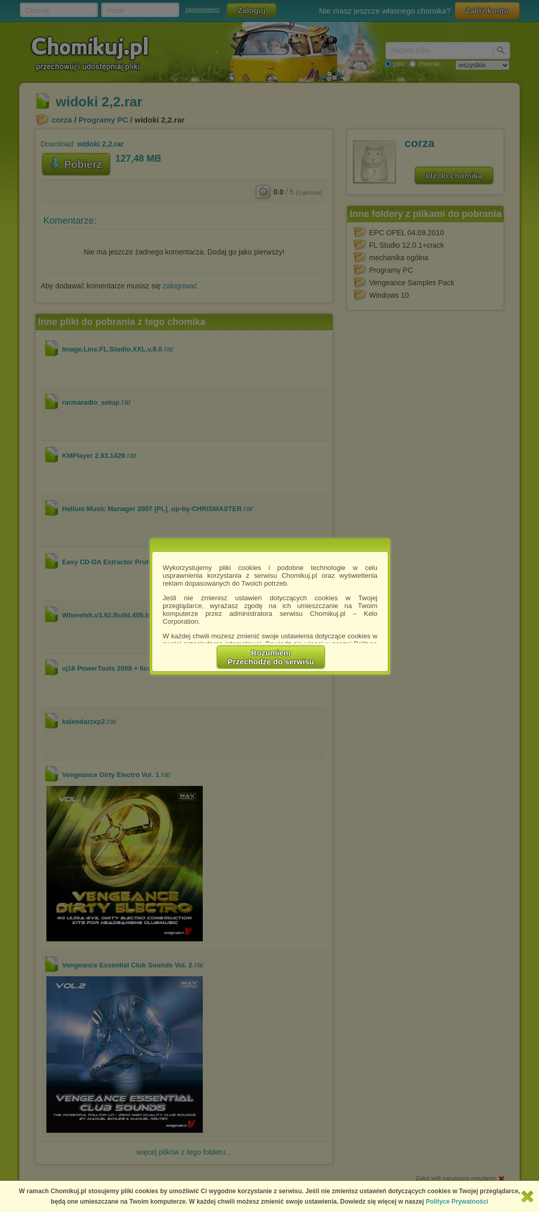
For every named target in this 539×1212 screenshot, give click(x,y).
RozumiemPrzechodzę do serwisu (271, 657)
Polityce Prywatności (457, 1201)
